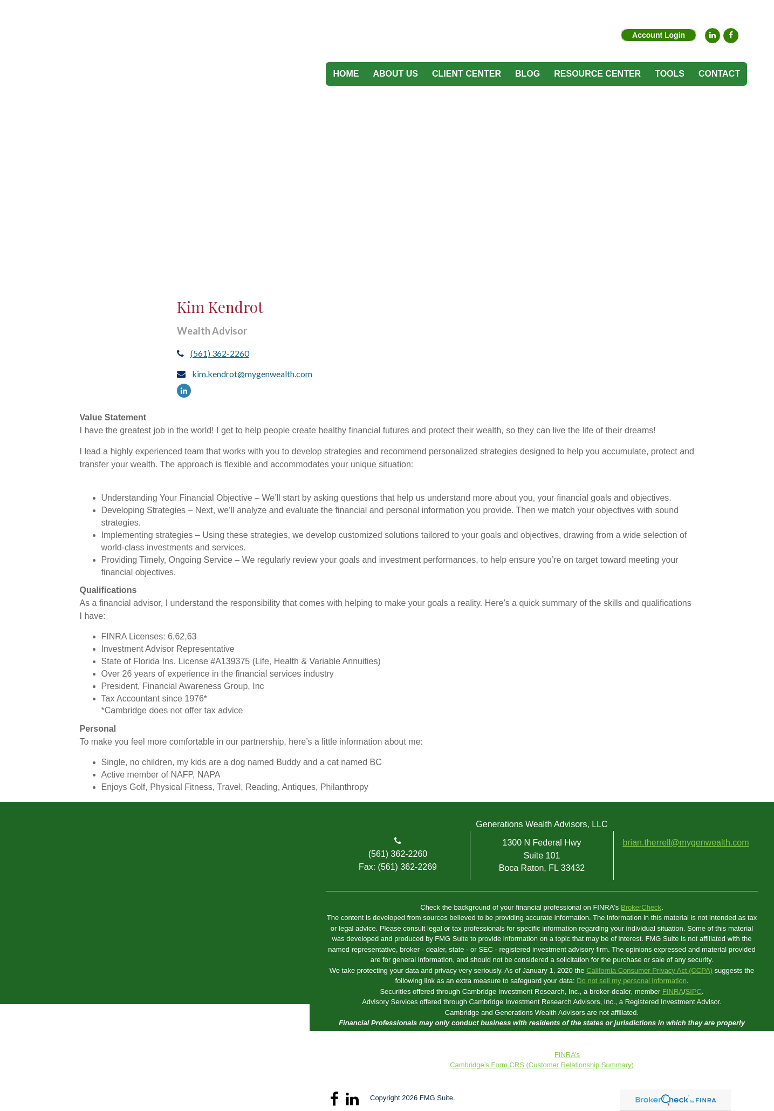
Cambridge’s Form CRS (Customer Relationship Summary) (542, 1065)
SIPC (694, 991)
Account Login (658, 35)
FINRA (672, 991)
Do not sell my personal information (632, 981)
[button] (395, 74)
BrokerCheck (641, 907)
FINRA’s (567, 1055)
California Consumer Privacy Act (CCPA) (649, 970)
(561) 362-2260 (219, 353)
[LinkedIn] (712, 36)
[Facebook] (731, 36)
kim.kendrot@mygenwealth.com (252, 374)
